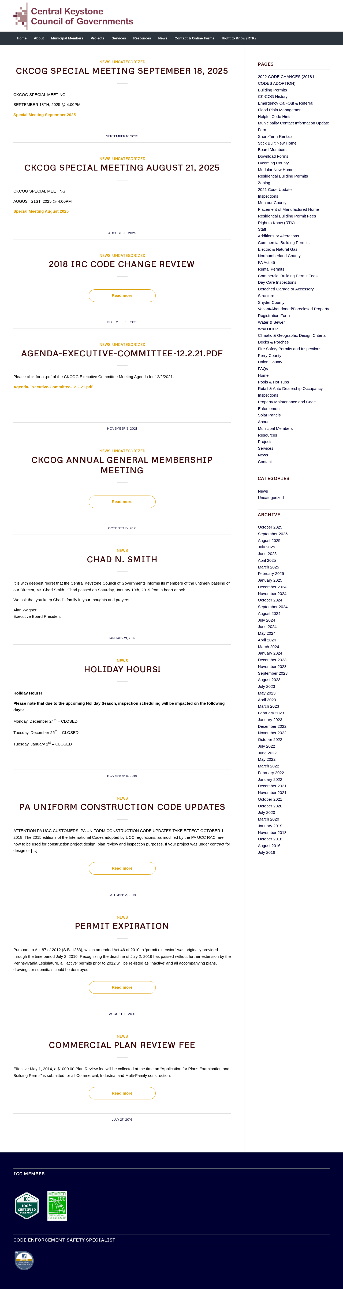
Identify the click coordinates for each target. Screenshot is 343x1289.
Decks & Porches (273, 342)
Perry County (269, 355)
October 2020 (270, 806)
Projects (265, 441)
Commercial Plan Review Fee (122, 1045)
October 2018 (270, 839)
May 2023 (266, 693)
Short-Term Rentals (275, 136)
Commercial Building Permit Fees (288, 276)
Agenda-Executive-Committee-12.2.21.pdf (122, 353)
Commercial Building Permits (284, 242)
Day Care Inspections (277, 282)
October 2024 (270, 600)
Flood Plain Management (280, 110)
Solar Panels (269, 415)
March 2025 (268, 567)
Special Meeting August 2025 (41, 211)
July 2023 (266, 686)
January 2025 (270, 580)
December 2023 (272, 660)
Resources (267, 435)
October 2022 (270, 739)
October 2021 (270, 799)
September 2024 (273, 606)
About (263, 421)
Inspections (268, 196)
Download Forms (273, 156)
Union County (270, 362)
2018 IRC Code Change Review (122, 264)
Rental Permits (271, 269)
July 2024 (266, 620)
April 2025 (267, 560)
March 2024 (268, 646)
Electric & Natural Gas (277, 249)
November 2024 (272, 593)
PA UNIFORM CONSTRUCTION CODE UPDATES (122, 807)
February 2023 (271, 713)
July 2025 (266, 547)
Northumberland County (279, 255)
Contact (265, 461)
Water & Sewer (271, 322)
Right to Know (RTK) (276, 222)
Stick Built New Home (277, 143)
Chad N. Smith (122, 559)
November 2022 (272, 732)
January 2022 (270, 779)
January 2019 (270, 825)
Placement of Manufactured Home (288, 209)
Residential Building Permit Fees (287, 216)
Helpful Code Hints (274, 116)
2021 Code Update (275, 189)
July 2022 (266, 746)
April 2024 (267, 640)
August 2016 (269, 845)
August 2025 (269, 540)
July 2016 (266, 852)
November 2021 (272, 792)
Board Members (272, 149)
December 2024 (272, 587)
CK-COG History (273, 96)
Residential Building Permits (283, 176)
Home (263, 375)
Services (265, 448)
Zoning (264, 182)
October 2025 (270, 527)
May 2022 (266, 759)
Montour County (272, 202)
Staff (262, 229)
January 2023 (270, 719)
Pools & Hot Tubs (273, 382)
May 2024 (266, 633)
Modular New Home (275, 169)
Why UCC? (268, 329)
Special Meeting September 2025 (44, 114)
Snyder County (271, 302)
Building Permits (272, 90)
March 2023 (268, 706)
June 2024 (267, 626)
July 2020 (266, 812)
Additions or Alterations (278, 236)
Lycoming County (273, 163)
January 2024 (270, 653)
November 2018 (272, 832)
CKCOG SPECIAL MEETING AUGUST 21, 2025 (122, 167)
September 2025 (273, 533)
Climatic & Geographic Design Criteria (292, 335)
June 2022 (267, 753)
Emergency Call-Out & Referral (285, 103)
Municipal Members (275, 428)
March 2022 (268, 766)
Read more (122, 295)
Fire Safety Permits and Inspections (289, 348)
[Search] (326, 38)
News (104, 62)
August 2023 (269, 679)
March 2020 (268, 819)
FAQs (263, 368)
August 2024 (269, 613)
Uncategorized (128, 62)
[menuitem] (21, 38)
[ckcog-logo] (75, 15)
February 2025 (271, 573)
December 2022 (272, 726)
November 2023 (272, 666)
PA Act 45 (266, 262)
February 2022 (271, 772)
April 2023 (267, 699)
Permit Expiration (122, 926)
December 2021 (272, 786)
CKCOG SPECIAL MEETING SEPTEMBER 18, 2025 (122, 71)
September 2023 (273, 673)
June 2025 (267, 553)
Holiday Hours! (122, 669)
